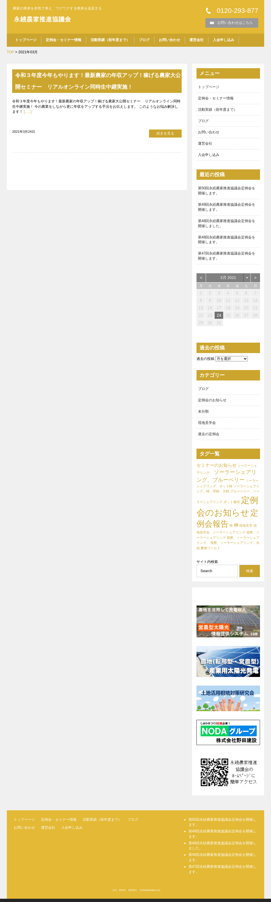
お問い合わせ (169, 40)
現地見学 (245, 529)
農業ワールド (210, 551)
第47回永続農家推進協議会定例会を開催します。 (227, 258)
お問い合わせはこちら (235, 23)
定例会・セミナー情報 (63, 40)
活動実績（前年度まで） (110, 40)
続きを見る (165, 133)
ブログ (144, 40)
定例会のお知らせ (212, 403)
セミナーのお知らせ (216, 468)
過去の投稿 (205, 361)
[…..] (28, 112)
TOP (10, 52)
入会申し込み (223, 40)
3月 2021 (228, 280)
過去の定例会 (208, 437)
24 (219, 318)
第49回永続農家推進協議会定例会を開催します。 (227, 208)
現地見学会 (207, 426)
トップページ (26, 40)
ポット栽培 (232, 505)
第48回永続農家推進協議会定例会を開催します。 (227, 241)
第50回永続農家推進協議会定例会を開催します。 (227, 191)
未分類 (203, 414)
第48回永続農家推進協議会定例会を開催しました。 (227, 225)
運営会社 (196, 40)
